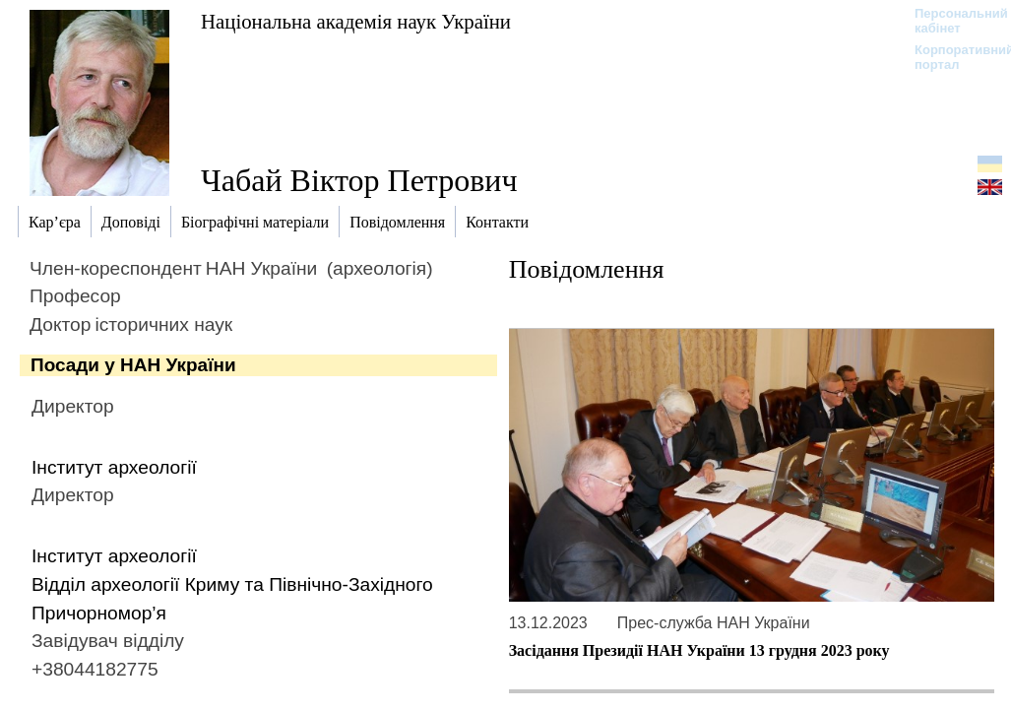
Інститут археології (114, 467)
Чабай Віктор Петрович (359, 180)
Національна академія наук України (356, 21)
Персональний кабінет (951, 20)
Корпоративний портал (951, 57)
